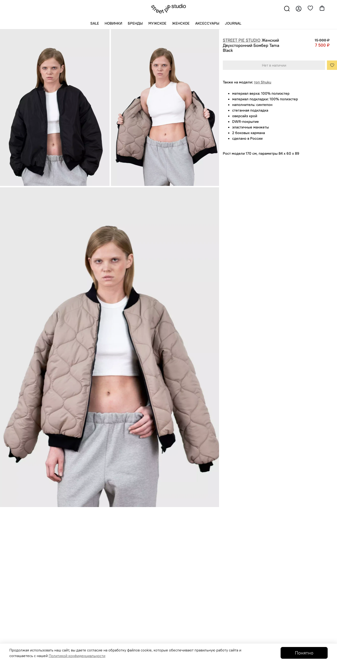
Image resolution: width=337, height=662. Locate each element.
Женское (181, 23)
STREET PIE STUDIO (241, 40)
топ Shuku (262, 82)
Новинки (113, 23)
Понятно (304, 653)
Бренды (135, 23)
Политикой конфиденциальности (77, 655)
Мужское (157, 23)
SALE (94, 23)
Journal (233, 23)
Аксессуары (207, 23)
